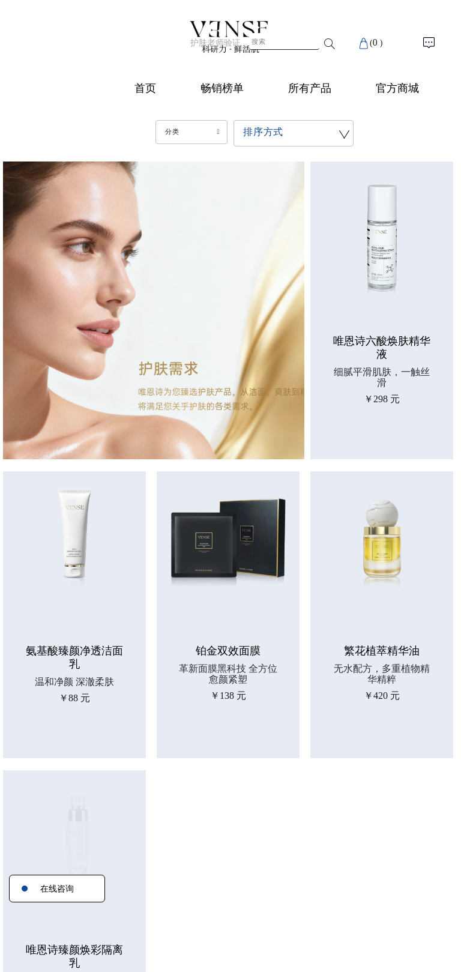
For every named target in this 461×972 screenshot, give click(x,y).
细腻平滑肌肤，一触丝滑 (382, 377)
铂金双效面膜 (228, 651)
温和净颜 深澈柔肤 (74, 682)
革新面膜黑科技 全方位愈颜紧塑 (228, 673)
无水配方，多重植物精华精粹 (382, 673)
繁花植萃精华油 (382, 651)
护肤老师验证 (215, 42)
